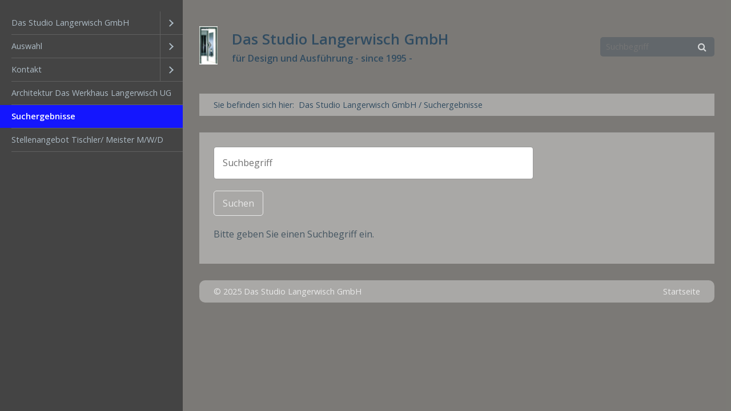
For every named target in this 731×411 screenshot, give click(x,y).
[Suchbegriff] (657, 47)
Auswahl (26, 46)
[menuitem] (91, 23)
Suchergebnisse (43, 116)
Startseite (681, 291)
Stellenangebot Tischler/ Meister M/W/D (87, 139)
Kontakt (26, 69)
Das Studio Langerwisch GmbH (70, 22)
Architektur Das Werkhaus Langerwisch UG (91, 92)
